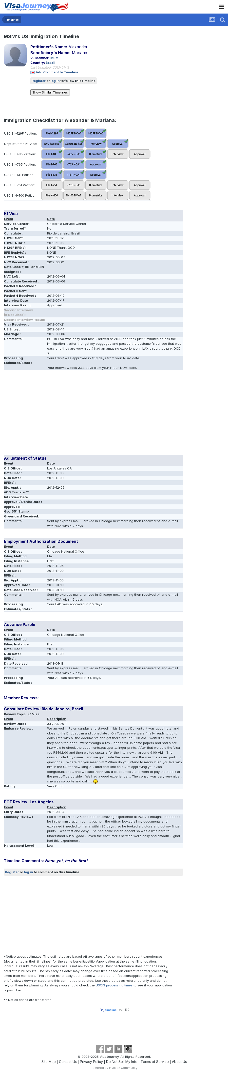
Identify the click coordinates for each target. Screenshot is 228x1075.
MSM (54, 58)
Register (39, 81)
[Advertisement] (61, 414)
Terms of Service (155, 1061)
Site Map (48, 1061)
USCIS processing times (114, 985)
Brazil (50, 62)
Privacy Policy (91, 1061)
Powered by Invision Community (114, 1068)
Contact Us (68, 1061)
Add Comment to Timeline (57, 72)
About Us (179, 1061)
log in (55, 81)
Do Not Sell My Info (121, 1061)
